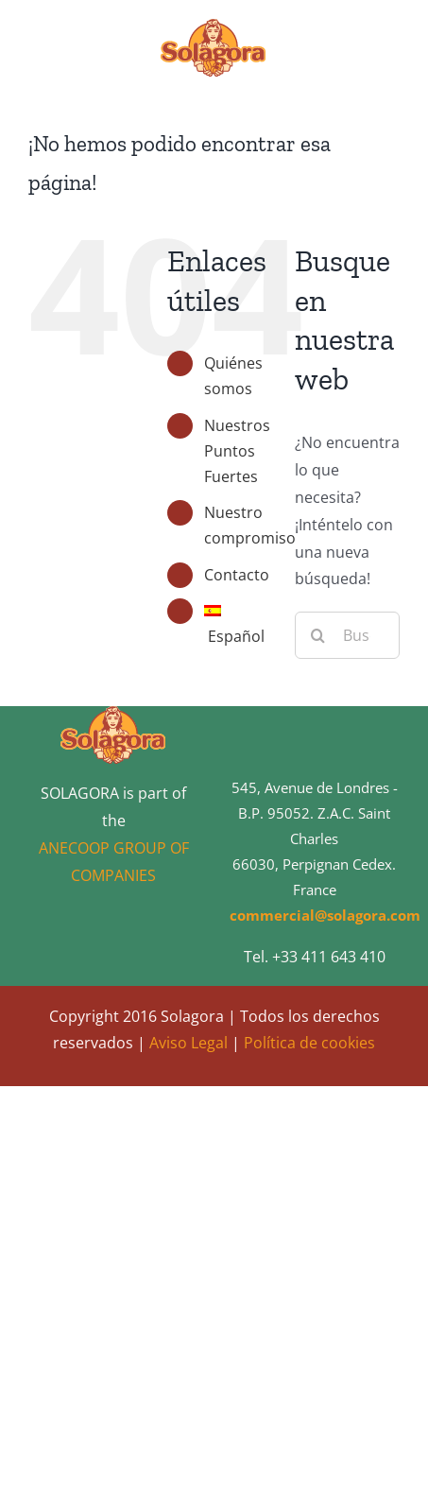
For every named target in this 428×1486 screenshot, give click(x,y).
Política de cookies (309, 1042)
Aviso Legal (188, 1042)
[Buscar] (318, 635)
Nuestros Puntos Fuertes (237, 451)
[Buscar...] (347, 635)
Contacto (236, 574)
